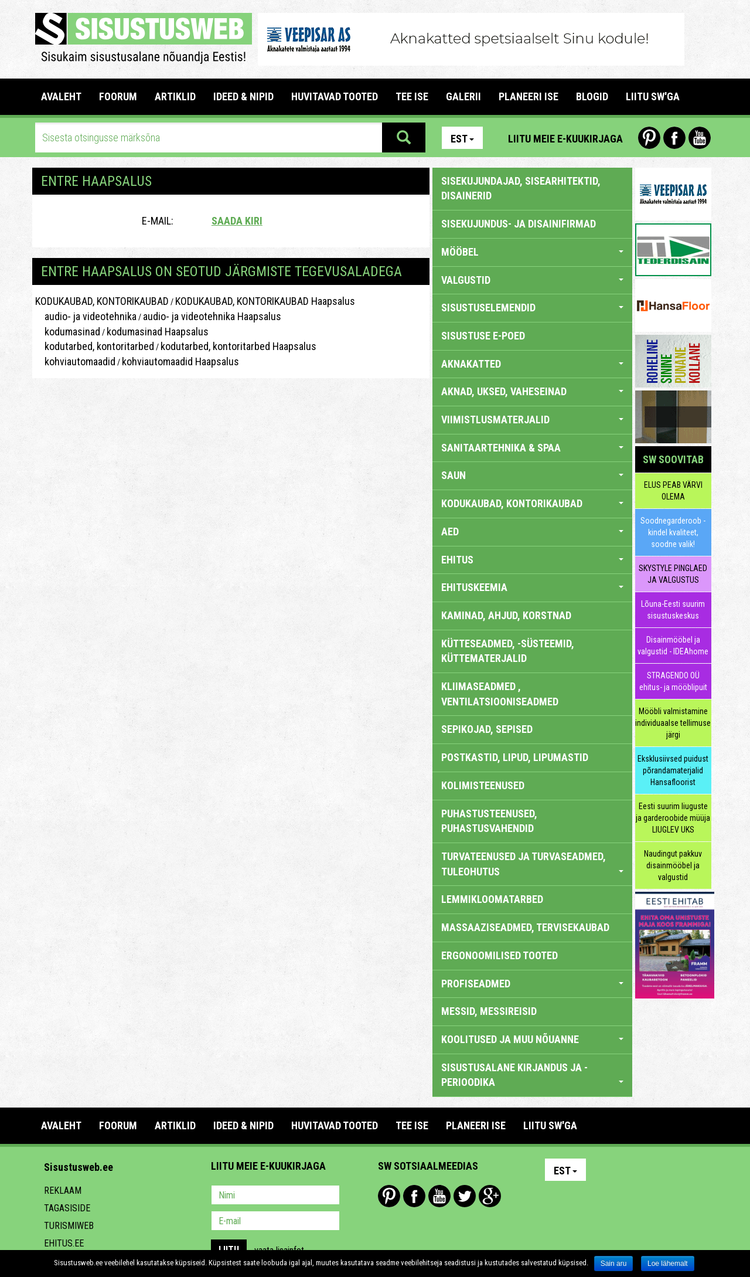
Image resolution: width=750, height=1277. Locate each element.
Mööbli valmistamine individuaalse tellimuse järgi (673, 723)
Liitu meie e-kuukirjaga (565, 139)
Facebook (674, 138)
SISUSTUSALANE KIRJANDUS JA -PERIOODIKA (532, 1075)
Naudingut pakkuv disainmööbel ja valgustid (673, 865)
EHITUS (532, 559)
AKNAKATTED (532, 364)
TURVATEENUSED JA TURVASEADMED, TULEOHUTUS (532, 864)
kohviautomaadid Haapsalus (180, 361)
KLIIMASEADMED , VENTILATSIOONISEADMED (499, 694)
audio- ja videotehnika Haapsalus (212, 316)
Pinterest (649, 138)
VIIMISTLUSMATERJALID (532, 419)
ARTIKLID (175, 96)
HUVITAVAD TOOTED (334, 96)
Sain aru (614, 1263)
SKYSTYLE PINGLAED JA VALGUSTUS (673, 574)
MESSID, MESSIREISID (489, 1011)
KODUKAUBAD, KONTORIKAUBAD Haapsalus (265, 301)
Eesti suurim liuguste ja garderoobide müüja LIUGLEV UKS (673, 817)
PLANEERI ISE (528, 96)
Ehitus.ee (64, 1243)
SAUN (532, 475)
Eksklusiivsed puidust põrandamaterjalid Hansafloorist (673, 770)
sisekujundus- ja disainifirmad (518, 224)
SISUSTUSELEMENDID (532, 307)
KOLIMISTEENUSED (482, 785)
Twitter (465, 1196)
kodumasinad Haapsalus (158, 331)
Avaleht (61, 96)
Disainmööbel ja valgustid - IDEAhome (673, 645)
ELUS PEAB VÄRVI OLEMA (673, 490)
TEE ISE (412, 96)
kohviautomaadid (75, 361)
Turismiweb (69, 1225)
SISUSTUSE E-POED (483, 336)
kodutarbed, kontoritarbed (94, 346)
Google (490, 1196)
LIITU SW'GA (653, 96)
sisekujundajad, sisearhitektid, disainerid (521, 188)
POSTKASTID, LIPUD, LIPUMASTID (514, 757)
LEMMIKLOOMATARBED (492, 899)
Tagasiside (67, 1208)
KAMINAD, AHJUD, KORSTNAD (506, 615)
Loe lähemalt (667, 1263)
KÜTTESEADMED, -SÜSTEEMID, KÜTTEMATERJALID (507, 651)
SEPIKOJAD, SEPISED (487, 729)
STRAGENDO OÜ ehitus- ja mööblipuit (673, 681)
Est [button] (462, 139)
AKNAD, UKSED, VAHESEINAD (532, 391)
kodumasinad (67, 331)
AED (532, 531)
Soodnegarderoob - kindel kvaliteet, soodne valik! (672, 532)
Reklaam (62, 1190)
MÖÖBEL (532, 252)
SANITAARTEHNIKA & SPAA (532, 447)
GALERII (463, 96)
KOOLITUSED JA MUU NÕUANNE (532, 1039)
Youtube (699, 138)
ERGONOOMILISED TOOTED (499, 955)
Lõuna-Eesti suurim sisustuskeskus (673, 609)
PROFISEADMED (532, 983)
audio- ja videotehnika (86, 316)
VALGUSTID (532, 280)
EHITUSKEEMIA (532, 587)
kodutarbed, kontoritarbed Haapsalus (238, 346)
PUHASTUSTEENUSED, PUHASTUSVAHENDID (489, 821)
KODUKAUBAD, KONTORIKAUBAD (102, 301)
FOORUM (118, 96)
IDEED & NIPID (243, 96)
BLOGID (592, 96)
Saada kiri (237, 221)
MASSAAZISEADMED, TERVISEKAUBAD (525, 927)
